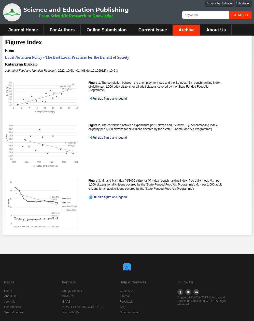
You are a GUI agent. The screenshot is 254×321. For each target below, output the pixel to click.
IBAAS (66, 301)
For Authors (62, 29)
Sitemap (125, 296)
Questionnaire (129, 312)
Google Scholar (72, 291)
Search (240, 15)
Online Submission (106, 29)
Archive (186, 29)
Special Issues (13, 312)
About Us (216, 29)
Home (8, 291)
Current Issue (152, 29)
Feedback (126, 301)
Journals (9, 301)
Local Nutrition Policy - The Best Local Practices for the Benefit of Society (67, 57)
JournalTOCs (70, 312)
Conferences (12, 307)
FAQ (123, 307)
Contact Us (127, 291)
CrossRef (68, 296)
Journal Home (23, 29)
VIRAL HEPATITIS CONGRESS (83, 307)
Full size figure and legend (107, 98)
